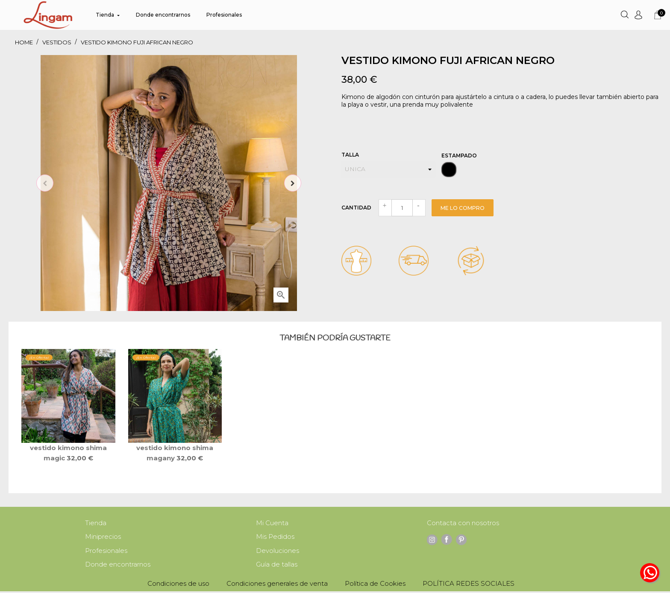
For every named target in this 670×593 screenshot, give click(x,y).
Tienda (95, 523)
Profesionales (106, 552)
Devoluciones (277, 552)
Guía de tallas (276, 566)
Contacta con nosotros (463, 523)
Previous (44, 183)
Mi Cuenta (272, 523)
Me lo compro (463, 208)
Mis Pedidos (275, 537)
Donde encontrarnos (117, 566)
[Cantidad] (402, 207)
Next (292, 183)
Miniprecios (103, 537)
